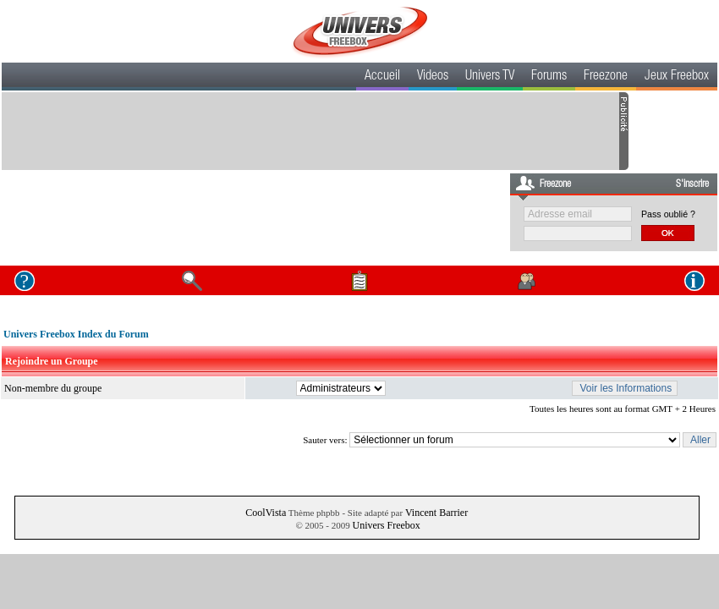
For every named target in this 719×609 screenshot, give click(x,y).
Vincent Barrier (436, 512)
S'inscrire (692, 184)
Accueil (382, 77)
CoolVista (265, 512)
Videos (432, 77)
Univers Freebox (386, 525)
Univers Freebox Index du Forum (76, 334)
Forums (549, 77)
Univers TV (489, 77)
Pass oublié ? (668, 214)
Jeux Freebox (677, 77)
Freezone (606, 77)
